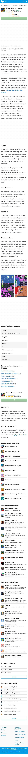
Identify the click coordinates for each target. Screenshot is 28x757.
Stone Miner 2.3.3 (6, 673)
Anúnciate (3, 732)
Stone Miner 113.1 (6, 666)
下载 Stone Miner (5, 381)
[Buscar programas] (23, 1)
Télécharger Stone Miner (7, 386)
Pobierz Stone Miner (6, 376)
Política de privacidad (20, 734)
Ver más (14, 677)
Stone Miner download (7, 383)
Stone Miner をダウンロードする (10, 373)
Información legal (19, 737)
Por (10, 10)
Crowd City (10, 90)
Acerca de (4, 727)
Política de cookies (19, 731)
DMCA (16, 740)
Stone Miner (14, 8)
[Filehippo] (5, 1)
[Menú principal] (26, 1)
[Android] (5, 5)
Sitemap (3, 735)
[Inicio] (1, 5)
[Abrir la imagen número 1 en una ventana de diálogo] (21, 286)
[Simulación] (15, 5)
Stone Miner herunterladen (8, 378)
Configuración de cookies (19, 743)
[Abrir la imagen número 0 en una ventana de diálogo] (7, 286)
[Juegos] (9, 5)
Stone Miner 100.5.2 (6, 670)
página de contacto (20, 435)
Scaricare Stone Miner (7, 371)
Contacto (3, 730)
